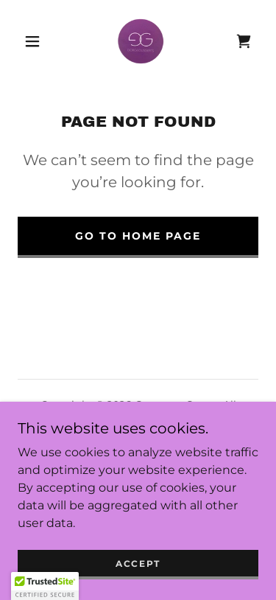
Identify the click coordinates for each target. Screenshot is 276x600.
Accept (138, 563)
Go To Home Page (138, 236)
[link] (140, 41)
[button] (32, 41)
